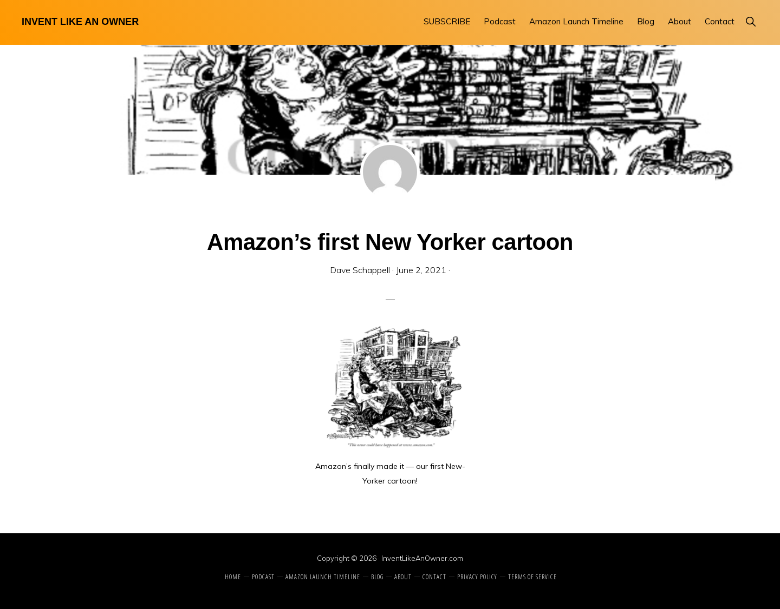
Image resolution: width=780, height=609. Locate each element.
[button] (750, 21)
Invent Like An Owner (80, 21)
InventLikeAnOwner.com (422, 558)
